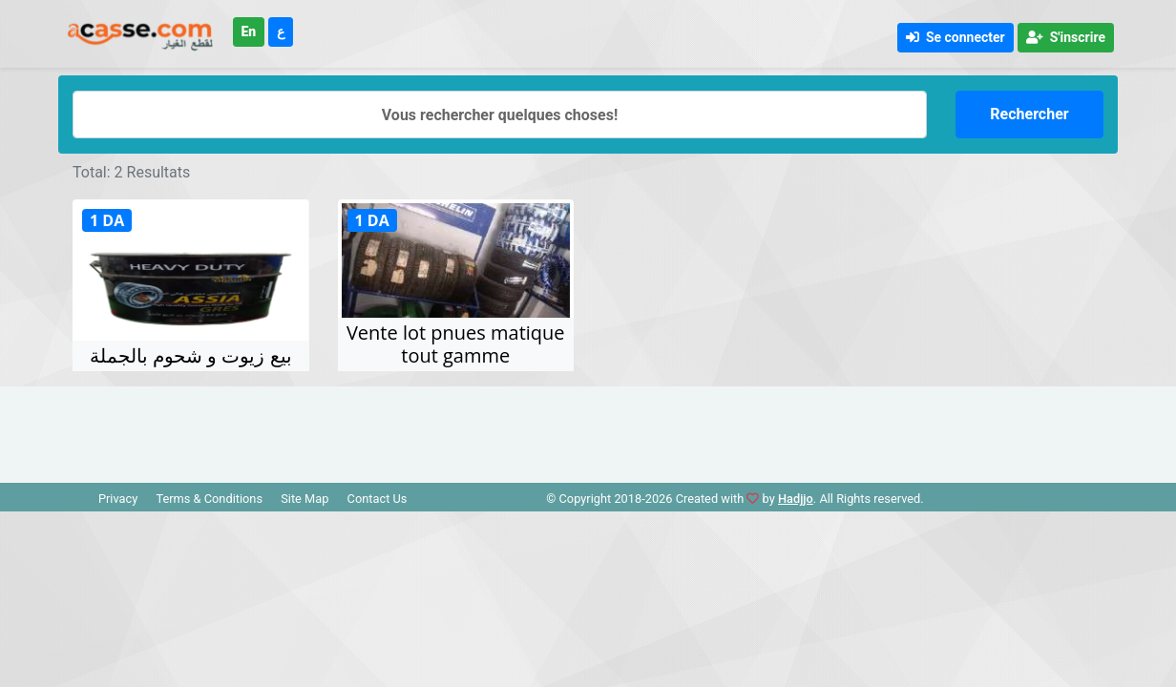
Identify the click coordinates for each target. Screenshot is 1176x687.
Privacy (117, 498)
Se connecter (955, 37)
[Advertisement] (588, 429)
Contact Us (377, 498)
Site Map (304, 498)
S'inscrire (1065, 37)
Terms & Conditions (209, 498)
